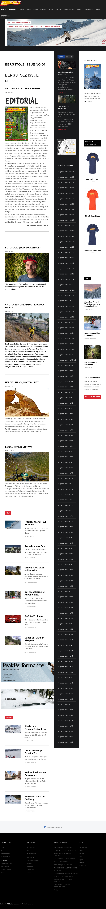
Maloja (3, 873)
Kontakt (28, 873)
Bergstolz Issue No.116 (66, 268)
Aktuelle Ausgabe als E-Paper (37, 225)
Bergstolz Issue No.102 (66, 344)
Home (22, 9)
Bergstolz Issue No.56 (65, 597)
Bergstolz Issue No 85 (65, 441)
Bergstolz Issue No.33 (65, 726)
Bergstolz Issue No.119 (66, 252)
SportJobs (5, 16)
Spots (58, 9)
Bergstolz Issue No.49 (65, 634)
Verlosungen (69, 9)
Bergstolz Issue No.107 (66, 317)
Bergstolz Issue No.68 (65, 532)
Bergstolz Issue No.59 (65, 581)
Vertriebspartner (31, 853)
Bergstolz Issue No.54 (65, 607)
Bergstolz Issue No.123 (66, 231)
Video (79, 9)
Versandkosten (5, 853)
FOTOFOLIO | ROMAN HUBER (63, 876)
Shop (98, 9)
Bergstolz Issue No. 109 (66, 306)
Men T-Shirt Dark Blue (92, 180)
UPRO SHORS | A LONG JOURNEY (65, 859)
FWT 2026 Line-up (34, 616)
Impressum (29, 867)
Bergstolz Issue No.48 (65, 640)
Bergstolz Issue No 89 (65, 419)
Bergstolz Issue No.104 (66, 333)
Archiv (56, 890)
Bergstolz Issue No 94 (65, 392)
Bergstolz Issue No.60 (65, 575)
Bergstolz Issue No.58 (65, 586)
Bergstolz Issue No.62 (65, 564)
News (36, 9)
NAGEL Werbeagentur (13, 904)
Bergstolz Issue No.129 (66, 199)
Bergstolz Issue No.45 (65, 656)
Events (43, 9)
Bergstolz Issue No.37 (65, 704)
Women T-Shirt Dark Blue (93, 252)
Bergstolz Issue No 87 (65, 430)
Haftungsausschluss (32, 860)
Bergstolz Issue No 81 (65, 462)
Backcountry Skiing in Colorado (92, 334)
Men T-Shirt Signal (92, 216)
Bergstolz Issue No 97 (65, 376)
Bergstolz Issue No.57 (65, 591)
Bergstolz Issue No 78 (65, 478)
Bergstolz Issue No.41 (65, 683)
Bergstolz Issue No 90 (65, 414)
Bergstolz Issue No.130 (66, 193)
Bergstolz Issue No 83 (65, 451)
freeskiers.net (5, 867)
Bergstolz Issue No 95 (65, 387)
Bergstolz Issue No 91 (65, 408)
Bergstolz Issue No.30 (65, 742)
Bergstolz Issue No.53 (65, 613)
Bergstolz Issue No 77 (65, 484)
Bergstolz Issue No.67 (65, 537)
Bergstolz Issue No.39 (65, 688)
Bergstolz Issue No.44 (65, 661)
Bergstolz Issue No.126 (66, 215)
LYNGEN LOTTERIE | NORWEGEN (65, 850)
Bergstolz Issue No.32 (65, 731)
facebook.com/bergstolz (54, 827)
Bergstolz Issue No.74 (65, 500)
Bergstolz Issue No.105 (66, 328)
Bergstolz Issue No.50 (65, 629)
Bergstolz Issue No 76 (65, 489)
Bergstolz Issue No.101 (66, 349)
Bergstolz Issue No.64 (65, 554)
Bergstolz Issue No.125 (66, 220)
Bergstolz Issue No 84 (65, 446)
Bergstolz (11, 3)
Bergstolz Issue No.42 (65, 672)
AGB (2, 850)
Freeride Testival (6, 870)
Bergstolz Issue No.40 (65, 693)
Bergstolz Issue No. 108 (66, 312)
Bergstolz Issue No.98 (65, 371)
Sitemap (28, 863)
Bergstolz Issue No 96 (65, 381)
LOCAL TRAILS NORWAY (19, 447)
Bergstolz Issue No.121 (66, 242)
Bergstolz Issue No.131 (66, 188)
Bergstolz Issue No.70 (65, 521)
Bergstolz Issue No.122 (66, 236)
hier (85, 101)
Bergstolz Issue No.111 (66, 295)
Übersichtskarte (92, 397)
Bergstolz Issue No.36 (65, 710)
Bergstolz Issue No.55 (65, 602)
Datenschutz (30, 870)
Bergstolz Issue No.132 (66, 182)
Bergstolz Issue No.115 (66, 274)
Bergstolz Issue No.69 (65, 527)
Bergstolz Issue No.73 (65, 505)
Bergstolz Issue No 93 (65, 398)
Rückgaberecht (5, 856)
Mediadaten (30, 857)
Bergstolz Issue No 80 (65, 468)
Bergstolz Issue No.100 (66, 355)
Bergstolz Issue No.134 (66, 172)
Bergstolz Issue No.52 (65, 618)
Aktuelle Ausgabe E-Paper (22, 88)
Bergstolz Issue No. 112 (66, 290)
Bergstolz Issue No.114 (66, 279)
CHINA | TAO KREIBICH (61, 862)
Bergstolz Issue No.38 (65, 699)
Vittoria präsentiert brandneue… (65, 73)
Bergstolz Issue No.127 (66, 209)
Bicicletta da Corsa (7, 863)
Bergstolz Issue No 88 (65, 424)
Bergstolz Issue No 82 (65, 457)
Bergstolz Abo (30, 847)
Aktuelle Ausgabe (8, 9)
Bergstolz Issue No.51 (65, 624)
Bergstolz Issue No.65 (65, 548)
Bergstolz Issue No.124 (66, 225)
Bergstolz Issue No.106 (66, 322)
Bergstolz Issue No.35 (65, 715)
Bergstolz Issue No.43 (65, 667)
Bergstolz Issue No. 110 (66, 301)
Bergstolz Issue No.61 (65, 570)
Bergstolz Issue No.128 (66, 204)
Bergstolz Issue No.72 (65, 511)
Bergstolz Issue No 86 (65, 435)
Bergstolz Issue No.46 (65, 650)
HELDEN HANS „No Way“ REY (22, 382)
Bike (29, 9)
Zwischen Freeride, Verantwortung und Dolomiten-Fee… (92, 304)
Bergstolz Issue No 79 (65, 473)
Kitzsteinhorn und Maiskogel (91, 363)
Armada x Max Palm (35, 546)
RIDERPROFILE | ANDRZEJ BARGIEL (66, 873)
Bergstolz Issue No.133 (66, 177)
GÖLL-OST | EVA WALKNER (63, 865)
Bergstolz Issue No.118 (66, 258)
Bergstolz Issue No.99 (65, 365)
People (82, 853)
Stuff (51, 9)
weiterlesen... (62, 93)
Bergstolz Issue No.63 (65, 559)
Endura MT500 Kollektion (63, 108)
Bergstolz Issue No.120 (66, 247)
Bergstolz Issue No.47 (65, 645)
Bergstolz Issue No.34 (65, 720)
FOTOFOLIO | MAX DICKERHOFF (23, 247)
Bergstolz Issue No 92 (65, 403)
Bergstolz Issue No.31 (65, 737)
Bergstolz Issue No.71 (65, 516)
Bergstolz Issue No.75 (65, 494)
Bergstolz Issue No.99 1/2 (67, 360)
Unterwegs (88, 9)
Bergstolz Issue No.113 (66, 285)
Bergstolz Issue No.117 (66, 263)
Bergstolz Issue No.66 (65, 543)
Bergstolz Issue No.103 (66, 338)
